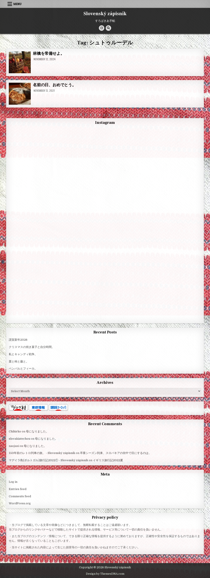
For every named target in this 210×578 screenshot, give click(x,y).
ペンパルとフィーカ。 (23, 368)
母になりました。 (37, 431)
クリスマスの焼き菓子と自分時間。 (31, 347)
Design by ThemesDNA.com (105, 573)
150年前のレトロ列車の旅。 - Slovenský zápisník (42, 453)
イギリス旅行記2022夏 (108, 460)
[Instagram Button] (101, 28)
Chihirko (15, 431)
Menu (17, 4)
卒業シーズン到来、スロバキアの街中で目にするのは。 (115, 453)
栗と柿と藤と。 (19, 361)
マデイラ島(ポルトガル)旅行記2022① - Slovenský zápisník (48, 460)
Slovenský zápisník (105, 14)
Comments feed (20, 496)
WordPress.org (20, 503)
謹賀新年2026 (18, 339)
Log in (13, 481)
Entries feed (17, 489)
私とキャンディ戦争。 (23, 354)
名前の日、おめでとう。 (54, 85)
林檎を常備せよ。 (48, 53)
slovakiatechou (19, 438)
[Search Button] (108, 28)
